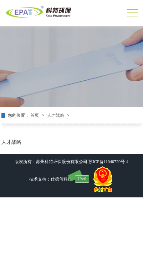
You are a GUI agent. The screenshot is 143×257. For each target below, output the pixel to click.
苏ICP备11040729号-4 (108, 161)
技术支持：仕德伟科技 (50, 179)
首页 (35, 115)
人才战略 (56, 115)
